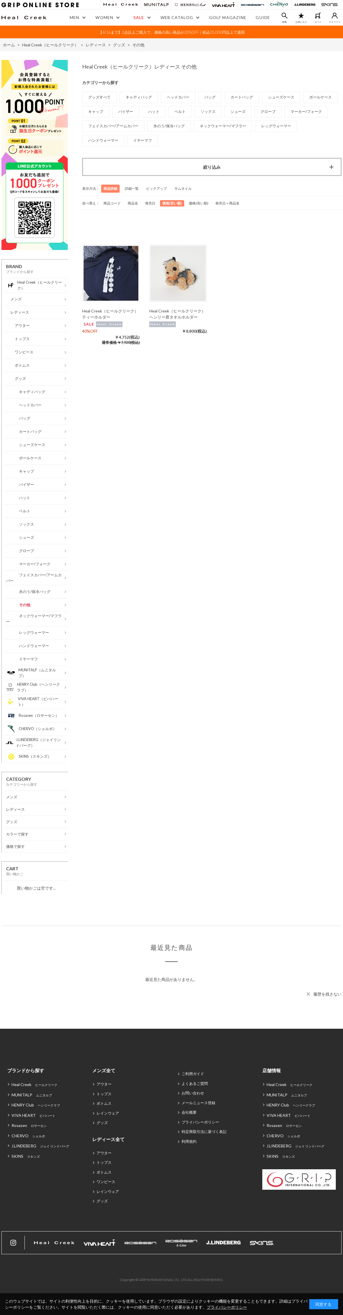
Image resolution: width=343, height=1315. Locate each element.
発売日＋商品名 (227, 203)
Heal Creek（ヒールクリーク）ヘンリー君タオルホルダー (177, 313)
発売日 (150, 203)
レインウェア (108, 1113)
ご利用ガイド (193, 1073)
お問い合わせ (193, 1093)
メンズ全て (103, 1070)
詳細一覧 (132, 188)
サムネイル (183, 188)
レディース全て (108, 1139)
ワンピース (106, 1181)
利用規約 (189, 1141)
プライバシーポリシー (200, 1122)
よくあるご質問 (195, 1083)
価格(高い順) (198, 203)
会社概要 (189, 1112)
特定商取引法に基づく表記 (204, 1131)
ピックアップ (156, 188)
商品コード (112, 203)
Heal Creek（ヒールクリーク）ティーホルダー (110, 313)
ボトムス (104, 1103)
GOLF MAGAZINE (228, 17)
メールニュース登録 (198, 1102)
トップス (104, 1094)
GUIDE (263, 17)
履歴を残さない (327, 994)
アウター (104, 1084)
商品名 (133, 203)
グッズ (102, 1122)
